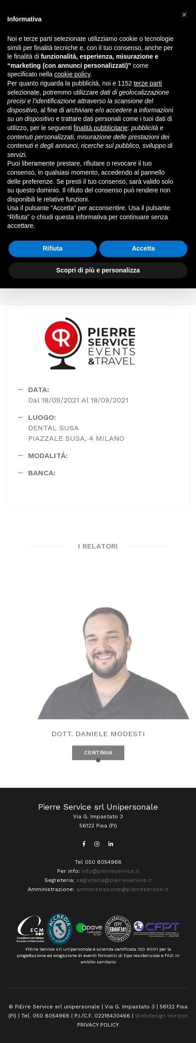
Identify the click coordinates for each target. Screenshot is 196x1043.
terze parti (148, 83)
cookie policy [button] (72, 74)
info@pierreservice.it (110, 871)
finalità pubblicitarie (100, 127)
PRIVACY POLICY (98, 1025)
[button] (98, 760)
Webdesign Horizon (161, 1016)
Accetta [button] (143, 248)
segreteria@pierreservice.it (114, 880)
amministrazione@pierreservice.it (122, 889)
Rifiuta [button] (53, 248)
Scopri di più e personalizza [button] (98, 270)
